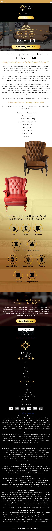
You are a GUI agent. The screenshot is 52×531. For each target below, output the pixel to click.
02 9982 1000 (27, 13)
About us (26, 365)
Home (26, 362)
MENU (3, 2)
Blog (26, 371)
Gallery (26, 368)
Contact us (26, 374)
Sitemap (26, 377)
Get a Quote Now (26, 18)
